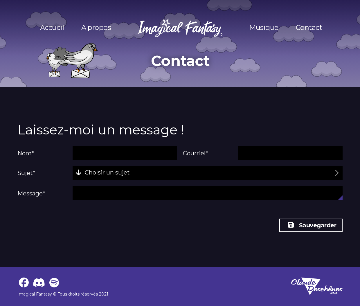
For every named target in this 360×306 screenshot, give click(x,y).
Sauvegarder (311, 225)
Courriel (195, 153)
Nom (25, 153)
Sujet (26, 173)
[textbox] (104, 173)
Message (31, 193)
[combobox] (208, 173)
